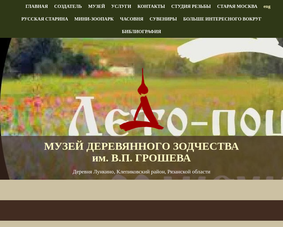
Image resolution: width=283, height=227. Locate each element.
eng (267, 6)
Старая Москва (237, 6)
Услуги (121, 6)
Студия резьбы (191, 6)
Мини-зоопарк (94, 18)
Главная (36, 6)
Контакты (151, 6)
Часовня (131, 18)
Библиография (141, 31)
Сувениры (163, 18)
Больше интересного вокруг (222, 18)
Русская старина (44, 18)
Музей (96, 6)
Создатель (68, 6)
